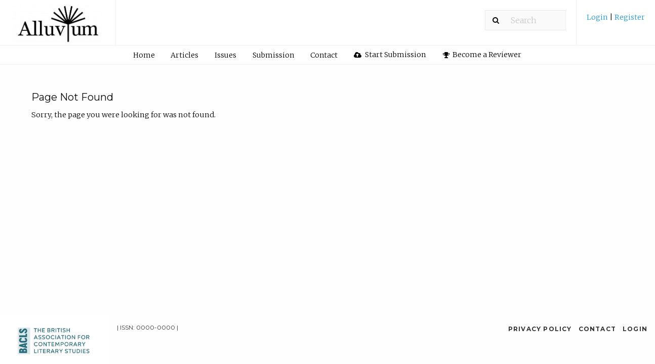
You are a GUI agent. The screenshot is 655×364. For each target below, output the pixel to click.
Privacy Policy (540, 329)
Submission (273, 55)
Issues (225, 55)
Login (598, 17)
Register (629, 17)
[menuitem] (616, 21)
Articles (184, 55)
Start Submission (390, 54)
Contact (324, 55)
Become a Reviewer (482, 54)
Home (144, 55)
